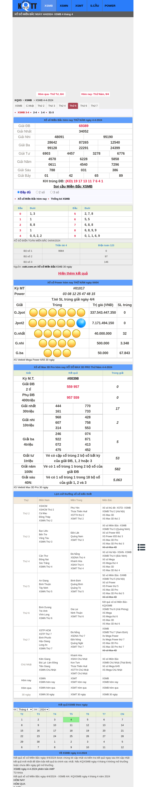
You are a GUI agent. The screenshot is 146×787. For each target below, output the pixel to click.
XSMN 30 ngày (46, 671)
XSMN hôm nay (47, 659)
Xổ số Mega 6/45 (111, 643)
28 (122, 713)
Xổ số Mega (108, 536)
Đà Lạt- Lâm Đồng (48, 639)
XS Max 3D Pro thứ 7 (113, 624)
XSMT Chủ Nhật (79, 650)
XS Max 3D (108, 492)
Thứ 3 (51, 82)
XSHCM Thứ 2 (46, 487)
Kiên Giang (44, 636)
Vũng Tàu (44, 515)
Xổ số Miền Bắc (110, 636)
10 (54, 702)
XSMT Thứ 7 (77, 624)
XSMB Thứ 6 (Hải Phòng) (115, 586)
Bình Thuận (45, 561)
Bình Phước (45, 614)
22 (22, 713)
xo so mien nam (47, 781)
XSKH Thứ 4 (77, 542)
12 (87, 702)
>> (35, 686)
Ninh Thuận (77, 590)
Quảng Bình (77, 561)
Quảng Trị (76, 565)
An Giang (43, 557)
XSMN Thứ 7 (45, 625)
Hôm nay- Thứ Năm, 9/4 (95, 71)
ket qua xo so (84, 781)
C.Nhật (30, 82)
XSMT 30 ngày (78, 671)
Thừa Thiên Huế (79, 488)
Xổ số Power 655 (111, 510)
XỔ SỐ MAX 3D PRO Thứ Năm (84, 344)
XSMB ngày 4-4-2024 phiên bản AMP (34, 746)
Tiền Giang (44, 643)
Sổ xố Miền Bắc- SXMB (114, 552)
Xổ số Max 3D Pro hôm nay (50, 344)
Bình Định (76, 557)
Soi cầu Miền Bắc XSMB (72, 164)
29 (22, 718)
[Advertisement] (42, 43)
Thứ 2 (41, 82)
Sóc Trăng (44, 540)
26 (87, 713)
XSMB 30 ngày (64, 243)
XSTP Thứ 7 (45, 611)
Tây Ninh (43, 565)
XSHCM (43, 483)
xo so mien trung (66, 781)
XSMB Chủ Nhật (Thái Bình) (116, 639)
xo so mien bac (29, 781)
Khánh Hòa (76, 538)
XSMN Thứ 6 (45, 595)
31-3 (51, 89)
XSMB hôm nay (110, 659)
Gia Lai (74, 586)
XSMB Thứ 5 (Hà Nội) (113, 556)
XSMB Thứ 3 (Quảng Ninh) (116, 506)
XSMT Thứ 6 (77, 593)
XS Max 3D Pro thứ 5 (113, 570)
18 (71, 707)
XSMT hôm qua (78, 665)
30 (38, 718)
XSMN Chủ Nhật (47, 647)
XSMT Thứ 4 (77, 545)
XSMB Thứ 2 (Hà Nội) (113, 488)
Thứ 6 (83, 82)
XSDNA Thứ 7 (78, 613)
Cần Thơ (43, 533)
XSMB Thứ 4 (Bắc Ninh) (114, 533)
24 (54, 713)
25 (71, 713)
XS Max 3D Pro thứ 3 (113, 520)
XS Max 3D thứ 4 (111, 547)
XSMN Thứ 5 (45, 568)
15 (22, 707)
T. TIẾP (17, 764)
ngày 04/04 (92, 259)
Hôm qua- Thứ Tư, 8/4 (50, 71)
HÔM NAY (19, 757)
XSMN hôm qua (47, 665)
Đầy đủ (24, 169)
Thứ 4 (62, 82)
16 (38, 707)
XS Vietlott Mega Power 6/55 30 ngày (34, 336)
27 (104, 713)
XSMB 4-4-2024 (44, 77)
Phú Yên (75, 485)
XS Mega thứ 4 (110, 540)
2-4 (35, 89)
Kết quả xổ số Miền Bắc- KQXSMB (115, 581)
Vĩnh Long (44, 591)
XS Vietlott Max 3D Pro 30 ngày (30, 464)
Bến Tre (43, 511)
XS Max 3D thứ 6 (111, 601)
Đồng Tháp (44, 494)
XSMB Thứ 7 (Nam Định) (115, 609)
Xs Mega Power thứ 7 (113, 616)
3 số (54, 169)
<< (14, 686)
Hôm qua (26, 665)
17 (54, 707)
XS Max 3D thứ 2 (111, 495)
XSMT (79, 5)
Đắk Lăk (75, 510)
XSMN (64, 5)
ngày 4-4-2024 (94, 97)
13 (104, 702)
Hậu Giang (44, 618)
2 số (40, 169)
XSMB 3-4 (23, 89)
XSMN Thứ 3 (45, 519)
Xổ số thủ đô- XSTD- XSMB (116, 485)
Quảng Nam (77, 513)
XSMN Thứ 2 (45, 497)
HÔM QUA (19, 761)
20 (104, 707)
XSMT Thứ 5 (77, 568)
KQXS (18, 77)
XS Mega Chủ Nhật (112, 647)
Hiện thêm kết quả (73, 250)
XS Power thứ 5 (110, 563)
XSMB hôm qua (110, 665)
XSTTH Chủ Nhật (80, 647)
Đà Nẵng (75, 531)
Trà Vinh (43, 588)
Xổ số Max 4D (109, 524)
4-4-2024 (107, 344)
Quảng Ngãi (77, 620)
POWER (110, 5)
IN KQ (16, 775)
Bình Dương (45, 584)
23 (38, 713)
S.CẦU (94, 5)
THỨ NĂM (79, 97)
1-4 (43, 89)
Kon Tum (75, 639)
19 (87, 707)
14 (122, 702)
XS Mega (107, 590)
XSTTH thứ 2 (77, 492)
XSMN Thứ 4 (45, 544)
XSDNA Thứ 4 (78, 534)
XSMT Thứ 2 (77, 495)
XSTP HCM (45, 607)
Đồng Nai (43, 536)
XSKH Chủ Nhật (79, 636)
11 (71, 702)
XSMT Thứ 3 (77, 517)
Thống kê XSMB (60, 175)
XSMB (48, 5)
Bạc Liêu (43, 508)
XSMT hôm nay (78, 659)
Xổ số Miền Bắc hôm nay (58, 97)
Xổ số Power (108, 559)
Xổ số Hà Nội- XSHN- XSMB (117, 529)
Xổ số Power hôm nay (60, 259)
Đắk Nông (76, 616)
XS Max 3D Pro (110, 517)
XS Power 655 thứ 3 (112, 513)
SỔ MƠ (17, 772)
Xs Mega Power (110, 613)
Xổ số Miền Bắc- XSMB (114, 502)
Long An (43, 622)
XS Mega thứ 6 (110, 593)
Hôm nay (26, 657)
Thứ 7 (94, 82)
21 (122, 707)
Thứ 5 (73, 82)
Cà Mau (43, 490)
